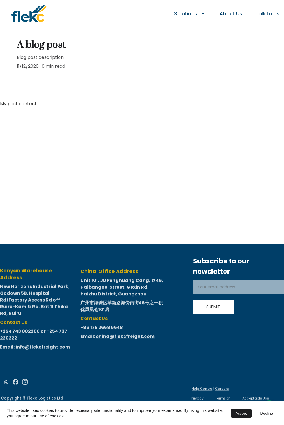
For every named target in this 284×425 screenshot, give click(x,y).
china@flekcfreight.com (125, 340)
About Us (231, 13)
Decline (266, 413)
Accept (241, 413)
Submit (213, 307)
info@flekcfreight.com (42, 350)
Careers (222, 389)
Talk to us (267, 13)
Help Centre (202, 389)
